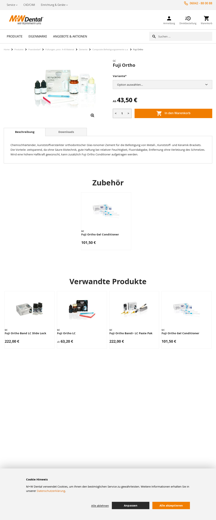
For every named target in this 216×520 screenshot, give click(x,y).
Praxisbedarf (34, 49)
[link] (169, 19)
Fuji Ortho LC (66, 333)
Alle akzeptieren (171, 505)
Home (7, 49)
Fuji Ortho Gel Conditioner (100, 234)
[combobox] (185, 36)
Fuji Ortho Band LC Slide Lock (25, 333)
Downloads (66, 132)
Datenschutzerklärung (51, 491)
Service (11, 5)
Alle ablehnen (100, 505)
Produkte (18, 49)
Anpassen (130, 505)
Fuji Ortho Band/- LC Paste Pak (130, 333)
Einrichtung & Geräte (53, 5)
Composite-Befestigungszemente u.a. (110, 49)
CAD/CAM (29, 5)
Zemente (83, 49)
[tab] (24, 132)
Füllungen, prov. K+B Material (59, 49)
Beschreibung (24, 132)
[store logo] (22, 19)
